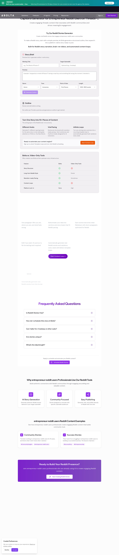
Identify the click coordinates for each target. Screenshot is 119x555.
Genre (24, 83)
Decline (7, 550)
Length (81, 83)
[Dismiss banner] (116, 3)
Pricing (55, 9)
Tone (42, 83)
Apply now (109, 3)
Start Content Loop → (58, 256)
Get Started (112, 9)
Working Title (26, 62)
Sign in (100, 9)
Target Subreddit (65, 62)
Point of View (64, 83)
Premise (24, 70)
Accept (15, 550)
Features (36, 9)
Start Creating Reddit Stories (59, 477)
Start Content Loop (88, 143)
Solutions (25, 9)
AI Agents (47, 9)
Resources (65, 9)
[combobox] (31, 87)
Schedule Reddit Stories (59, 362)
